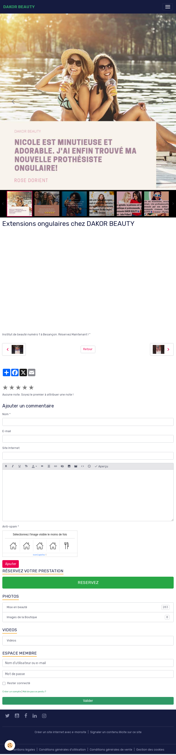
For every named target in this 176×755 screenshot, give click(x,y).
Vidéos (11, 640)
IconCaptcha (39, 555)
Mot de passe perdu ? (34, 691)
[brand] (19, 7)
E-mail (6, 431)
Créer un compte (11, 691)
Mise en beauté (88, 607)
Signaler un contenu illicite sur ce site (116, 732)
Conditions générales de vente (111, 749)
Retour (88, 349)
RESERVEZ (88, 582)
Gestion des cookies (150, 749)
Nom (5, 414)
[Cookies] (10, 745)
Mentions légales (23, 749)
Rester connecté (18, 683)
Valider (88, 701)
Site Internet (11, 448)
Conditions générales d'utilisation (62, 749)
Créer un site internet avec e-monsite (60, 732)
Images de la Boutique (88, 617)
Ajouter (10, 564)
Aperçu (101, 466)
